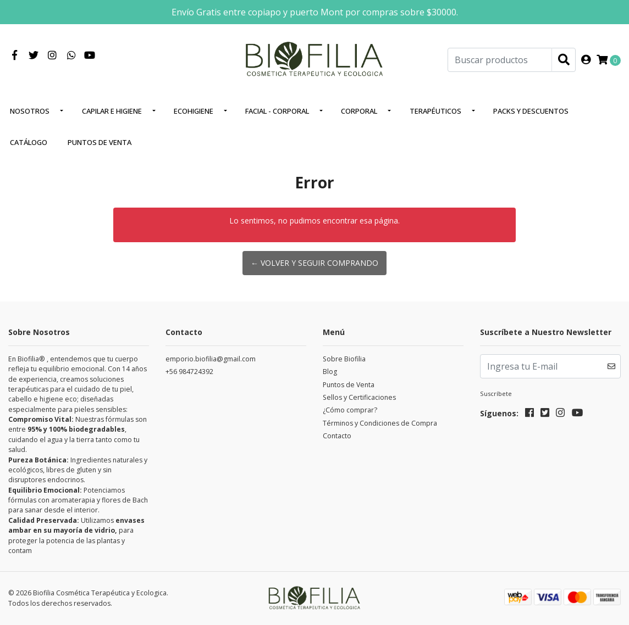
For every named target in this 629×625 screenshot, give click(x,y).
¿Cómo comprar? (350, 410)
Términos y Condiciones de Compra (380, 423)
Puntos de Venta (99, 142)
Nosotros (29, 111)
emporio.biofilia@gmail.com (210, 359)
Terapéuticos (435, 111)
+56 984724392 (189, 371)
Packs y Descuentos (531, 111)
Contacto (337, 435)
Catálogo (28, 142)
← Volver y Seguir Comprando (314, 263)
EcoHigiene (193, 111)
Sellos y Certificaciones (359, 397)
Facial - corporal (277, 111)
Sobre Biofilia (344, 359)
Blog (330, 371)
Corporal (359, 111)
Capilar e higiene (112, 111)
